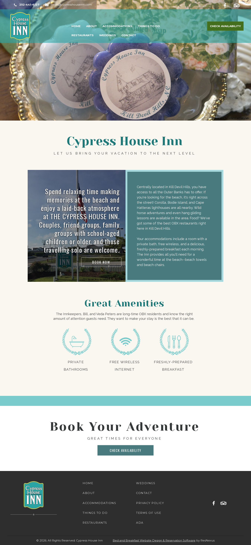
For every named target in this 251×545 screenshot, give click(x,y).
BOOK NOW (101, 262)
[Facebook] (228, 5)
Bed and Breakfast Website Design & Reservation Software (154, 540)
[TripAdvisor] (239, 5)
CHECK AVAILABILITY (125, 450)
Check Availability (225, 26)
